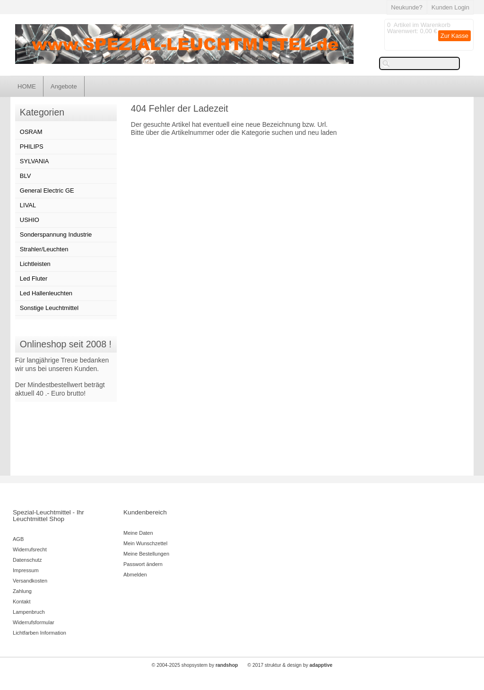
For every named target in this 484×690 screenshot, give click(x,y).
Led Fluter (34, 278)
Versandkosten (30, 581)
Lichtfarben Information (39, 633)
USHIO (29, 219)
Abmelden (135, 574)
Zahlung (22, 591)
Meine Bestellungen (146, 554)
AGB (18, 539)
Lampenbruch (29, 612)
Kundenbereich (145, 512)
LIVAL (28, 205)
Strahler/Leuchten (44, 249)
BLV (25, 175)
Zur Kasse (454, 35)
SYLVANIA (34, 161)
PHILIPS (31, 146)
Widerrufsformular (33, 622)
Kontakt (21, 601)
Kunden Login (450, 7)
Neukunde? (407, 7)
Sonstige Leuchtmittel (49, 307)
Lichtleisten (35, 263)
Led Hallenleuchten (46, 293)
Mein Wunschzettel (145, 543)
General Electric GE (47, 190)
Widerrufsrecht (30, 549)
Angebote (64, 86)
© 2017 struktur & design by (290, 665)
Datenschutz (27, 560)
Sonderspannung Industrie (56, 234)
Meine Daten (138, 533)
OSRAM (31, 131)
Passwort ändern (143, 564)
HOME (26, 86)
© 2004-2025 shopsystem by (195, 665)
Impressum (26, 570)
